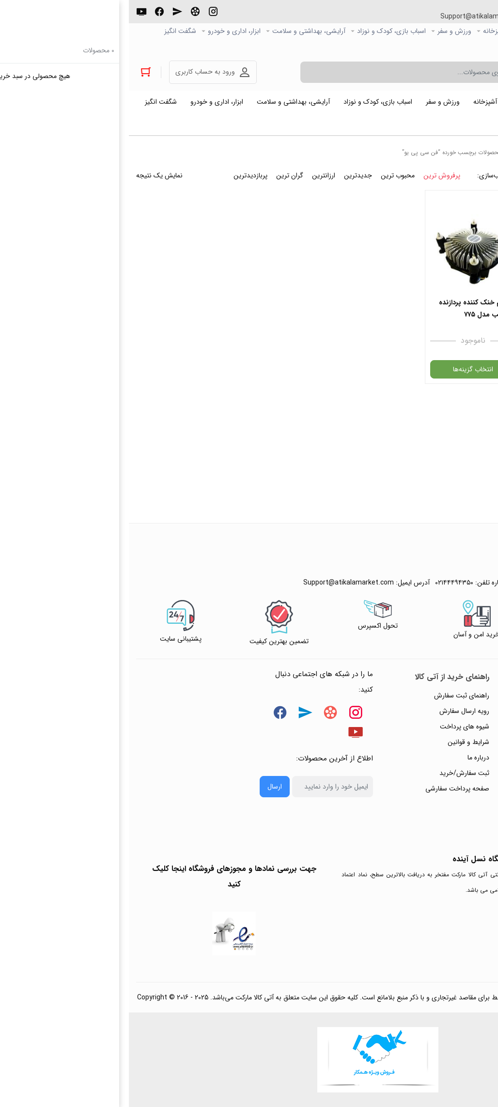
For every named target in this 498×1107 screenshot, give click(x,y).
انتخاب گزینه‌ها (344, 369)
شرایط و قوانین (339, 742)
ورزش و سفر (325, 31)
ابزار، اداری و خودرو (105, 31)
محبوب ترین (269, 175)
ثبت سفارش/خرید (335, 773)
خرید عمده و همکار (465, 46)
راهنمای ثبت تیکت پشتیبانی (445, 695)
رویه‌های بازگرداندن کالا (452, 726)
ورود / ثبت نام (463, 788)
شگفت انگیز (51, 31)
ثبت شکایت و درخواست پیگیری (440, 804)
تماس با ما (469, 773)
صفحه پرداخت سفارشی (328, 788)
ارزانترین (194, 175)
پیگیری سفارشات (461, 757)
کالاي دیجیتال (427, 31)
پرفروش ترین (313, 175)
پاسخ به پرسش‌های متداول (446, 711)
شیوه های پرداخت (335, 726)
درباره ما (349, 757)
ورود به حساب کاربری (76, 71)
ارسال (146, 786)
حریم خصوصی (463, 742)
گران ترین (160, 175)
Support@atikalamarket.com (356, 16)
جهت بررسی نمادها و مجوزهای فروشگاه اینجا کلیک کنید (105, 876)
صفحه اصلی (474, 31)
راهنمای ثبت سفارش (332, 695)
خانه (387, 152)
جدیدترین (229, 175)
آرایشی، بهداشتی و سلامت (180, 31)
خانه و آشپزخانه (375, 31)
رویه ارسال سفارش (335, 711)
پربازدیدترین (122, 175)
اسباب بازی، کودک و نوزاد (262, 31)
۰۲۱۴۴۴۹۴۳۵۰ (455, 16)
